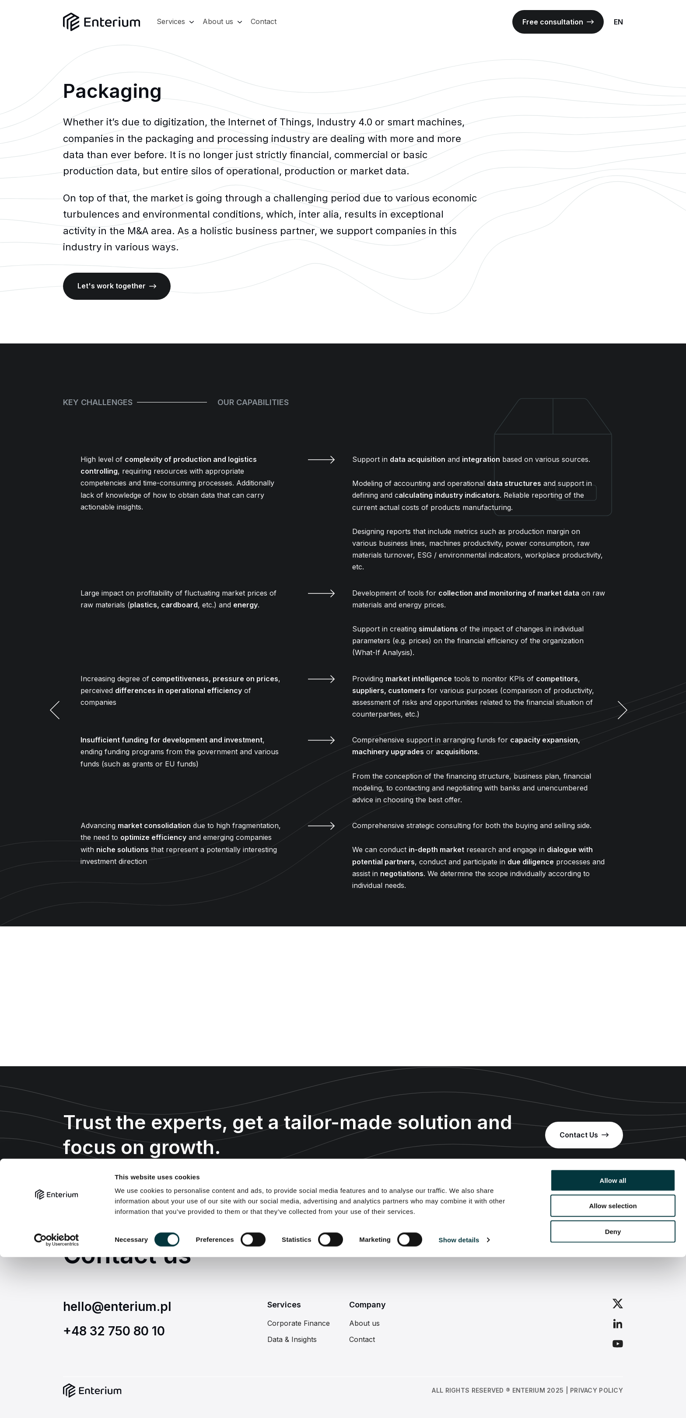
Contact (263, 21)
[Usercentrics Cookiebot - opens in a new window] (56, 1401)
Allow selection (613, 1367)
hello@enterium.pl (117, 1306)
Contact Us (584, 1134)
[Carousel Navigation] (343, 710)
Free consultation (558, 21)
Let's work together (116, 285)
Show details (459, 1400)
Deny (613, 1392)
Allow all (613, 1341)
